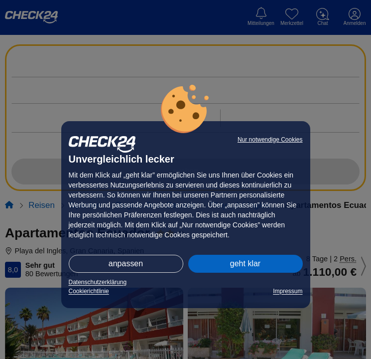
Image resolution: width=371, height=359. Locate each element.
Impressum (287, 291)
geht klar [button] (245, 263)
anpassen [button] (126, 263)
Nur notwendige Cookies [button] (270, 139)
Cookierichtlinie (89, 291)
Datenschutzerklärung (98, 282)
